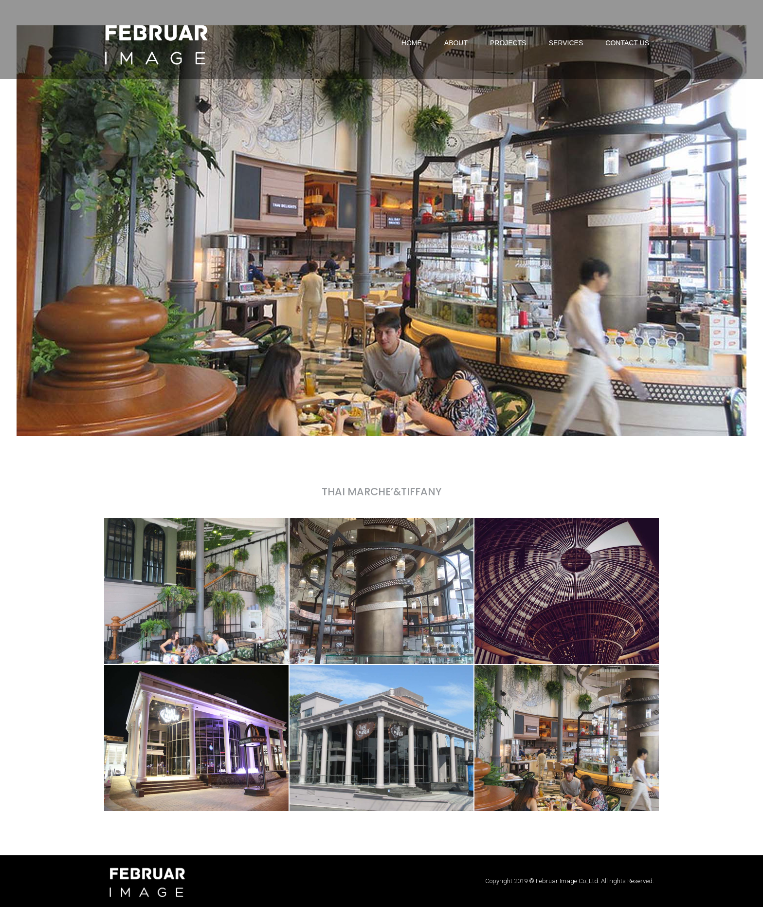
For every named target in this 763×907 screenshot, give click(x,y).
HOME (411, 43)
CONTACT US (627, 43)
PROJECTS (508, 43)
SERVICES (566, 43)
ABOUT (456, 43)
